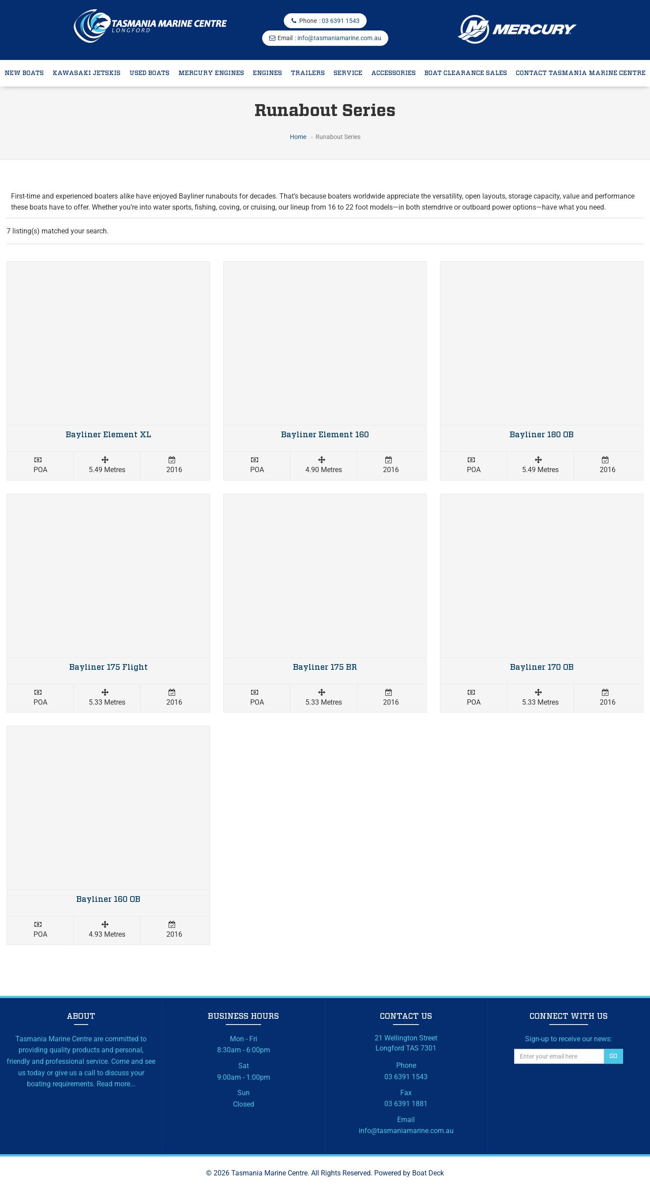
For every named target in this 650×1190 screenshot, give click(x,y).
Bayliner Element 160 (325, 435)
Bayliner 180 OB (542, 435)
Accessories (393, 73)
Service (348, 73)
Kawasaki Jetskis (86, 73)
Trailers (308, 73)
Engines (267, 73)
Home (298, 136)
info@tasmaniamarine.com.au (339, 37)
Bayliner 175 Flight (108, 668)
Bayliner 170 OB (542, 668)
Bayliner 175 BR (325, 668)
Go (613, 1056)
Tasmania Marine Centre (269, 1173)
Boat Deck (428, 1173)
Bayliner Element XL (108, 435)
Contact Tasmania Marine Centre (581, 73)
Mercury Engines (211, 73)
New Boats (24, 73)
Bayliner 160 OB (108, 900)
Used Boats (149, 73)
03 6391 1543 (341, 20)
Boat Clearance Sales (466, 73)
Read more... (116, 1084)
